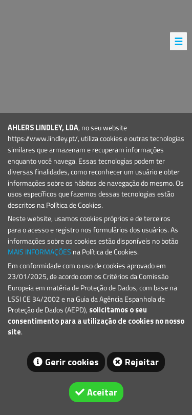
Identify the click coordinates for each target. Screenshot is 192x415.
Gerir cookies (72, 362)
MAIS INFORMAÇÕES (39, 252)
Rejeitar (142, 362)
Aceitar (102, 392)
